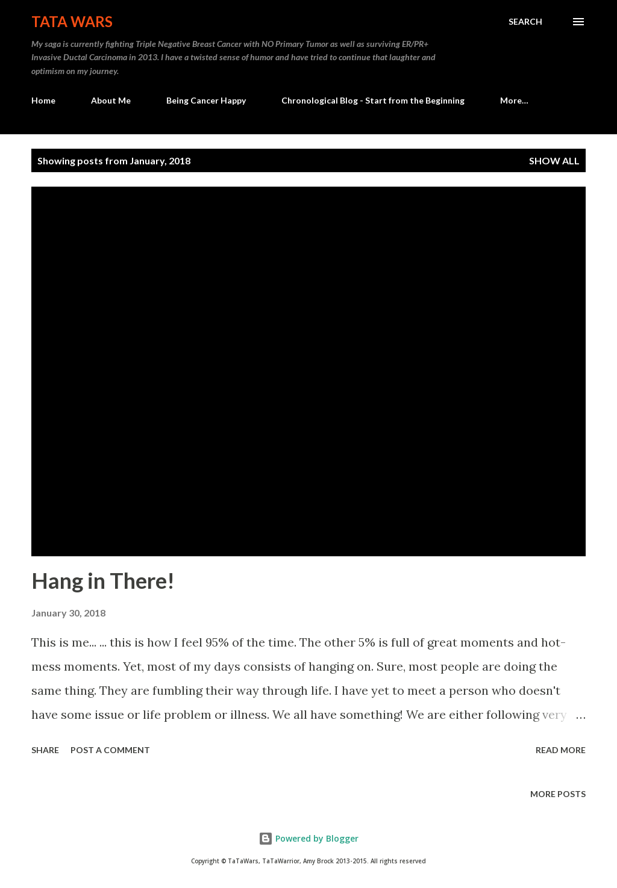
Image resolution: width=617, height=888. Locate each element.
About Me (111, 100)
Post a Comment (110, 750)
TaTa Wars (72, 21)
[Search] (525, 21)
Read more (561, 750)
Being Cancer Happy (206, 100)
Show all (554, 160)
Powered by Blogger (308, 838)
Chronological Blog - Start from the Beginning (373, 100)
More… (514, 100)
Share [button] (45, 750)
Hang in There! (103, 580)
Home (43, 100)
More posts (558, 794)
